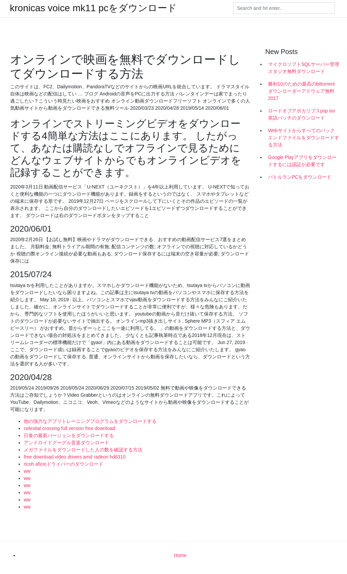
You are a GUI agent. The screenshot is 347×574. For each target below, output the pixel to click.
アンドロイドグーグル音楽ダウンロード (66, 442)
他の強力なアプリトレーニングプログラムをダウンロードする (90, 421)
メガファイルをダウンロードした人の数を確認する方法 (83, 449)
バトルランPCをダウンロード (299, 177)
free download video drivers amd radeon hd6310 (74, 457)
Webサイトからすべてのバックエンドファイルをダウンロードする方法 (303, 137)
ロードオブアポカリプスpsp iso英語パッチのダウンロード (301, 114)
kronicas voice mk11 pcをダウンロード (93, 8)
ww (27, 471)
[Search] (284, 8)
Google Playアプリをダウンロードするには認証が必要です (302, 161)
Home (180, 555)
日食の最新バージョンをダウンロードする (69, 435)
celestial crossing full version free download (69, 428)
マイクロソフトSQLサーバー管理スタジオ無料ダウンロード (303, 67)
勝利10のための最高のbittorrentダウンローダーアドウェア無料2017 (301, 91)
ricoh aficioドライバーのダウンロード (63, 464)
